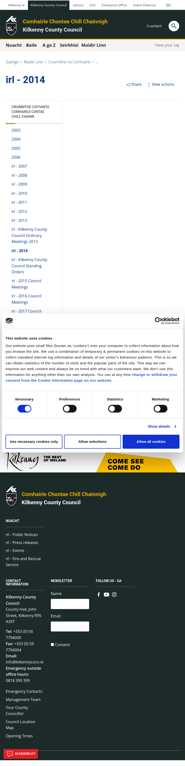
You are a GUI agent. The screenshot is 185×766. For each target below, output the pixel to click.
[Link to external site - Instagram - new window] (114, 599)
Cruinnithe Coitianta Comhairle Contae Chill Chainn (140, 64)
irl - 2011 (19, 205)
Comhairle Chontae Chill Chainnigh (65, 21)
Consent (62, 650)
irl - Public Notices (22, 538)
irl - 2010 (19, 196)
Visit (92, 5)
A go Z (49, 47)
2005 (16, 150)
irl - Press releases (22, 547)
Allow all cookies (151, 441)
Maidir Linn (33, 64)
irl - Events (15, 555)
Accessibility (20, 754)
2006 (16, 160)
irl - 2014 (20, 253)
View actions (160, 86)
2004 (16, 141)
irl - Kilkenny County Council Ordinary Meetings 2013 (29, 238)
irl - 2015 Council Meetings (26, 287)
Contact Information (17, 587)
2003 (16, 132)
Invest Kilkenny (144, 5)
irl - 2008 (19, 178)
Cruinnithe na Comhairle (69, 64)
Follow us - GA (109, 586)
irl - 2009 (19, 187)
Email (56, 621)
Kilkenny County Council (48, 5)
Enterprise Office (114, 5)
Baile (31, 47)
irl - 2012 (19, 214)
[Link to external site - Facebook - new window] (99, 599)
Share (134, 86)
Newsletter (61, 586)
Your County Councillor (17, 716)
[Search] (174, 26)
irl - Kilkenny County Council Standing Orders (29, 269)
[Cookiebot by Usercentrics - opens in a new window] (158, 320)
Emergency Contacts (24, 697)
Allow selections (92, 441)
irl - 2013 (19, 223)
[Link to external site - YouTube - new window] (106, 599)
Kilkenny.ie (16, 5)
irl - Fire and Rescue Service (23, 566)
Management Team (23, 705)
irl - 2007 (19, 168)
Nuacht (12, 525)
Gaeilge (12, 64)
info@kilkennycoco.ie (25, 667)
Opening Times (19, 741)
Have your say (167, 47)
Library (78, 5)
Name (56, 598)
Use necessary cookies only (34, 441)
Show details (159, 426)
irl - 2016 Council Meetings (26, 302)
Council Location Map (20, 730)
